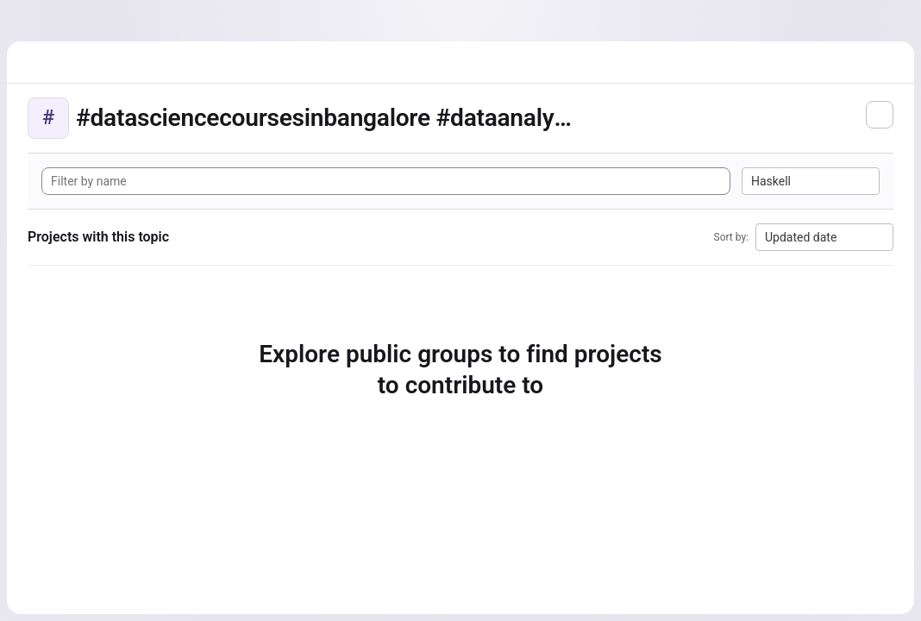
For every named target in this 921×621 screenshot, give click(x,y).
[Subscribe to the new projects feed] (879, 115)
